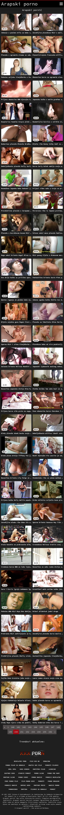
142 (24, 727)
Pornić (52, 789)
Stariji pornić (24, 773)
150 (16, 732)
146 (47, 727)
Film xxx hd (34, 761)
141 (18, 727)
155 (44, 732)
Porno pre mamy (53, 773)
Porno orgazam (53, 781)
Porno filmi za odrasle (15, 765)
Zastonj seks (9, 773)
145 (41, 727)
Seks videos (24, 769)
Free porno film (11, 781)
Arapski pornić (23, 808)
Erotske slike (9, 777)
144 (35, 727)
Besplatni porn (20, 761)
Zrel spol (12, 769)
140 (12, 727)
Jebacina (46, 761)
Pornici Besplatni (53, 777)
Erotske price (39, 785)
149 (10, 732)
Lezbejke (52, 769)
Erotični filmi (39, 769)
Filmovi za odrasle (39, 789)
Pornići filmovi (51, 765)
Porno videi (23, 777)
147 (52, 727)
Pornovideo (13, 789)
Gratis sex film (35, 765)
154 (39, 732)
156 (50, 732)
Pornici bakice (11, 785)
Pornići (41, 781)
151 (21, 732)
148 (58, 727)
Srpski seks (25, 785)
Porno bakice (37, 777)
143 (29, 727)
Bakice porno (54, 785)
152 (27, 732)
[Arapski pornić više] (61, 4)
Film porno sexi (28, 781)
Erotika (24, 789)
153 (33, 732)
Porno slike (39, 773)
